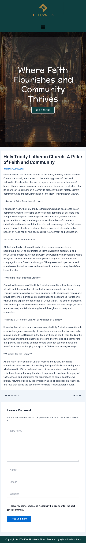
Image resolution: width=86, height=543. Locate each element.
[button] (43, 27)
